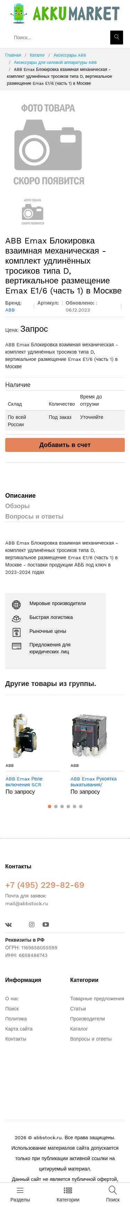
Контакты (15, 1039)
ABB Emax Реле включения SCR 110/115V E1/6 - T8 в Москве (28, 782)
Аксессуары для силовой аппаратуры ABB (55, 62)
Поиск (12, 1008)
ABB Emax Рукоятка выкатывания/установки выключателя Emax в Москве (95, 782)
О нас (11, 998)
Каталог (37, 55)
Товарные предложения (97, 998)
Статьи (78, 1008)
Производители (87, 1019)
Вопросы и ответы (34, 516)
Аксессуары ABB (70, 55)
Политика (16, 1019)
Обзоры (17, 506)
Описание (20, 495)
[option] (65, 144)
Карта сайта (19, 1029)
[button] (49, 806)
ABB (10, 765)
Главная (13, 55)
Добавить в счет (65, 444)
